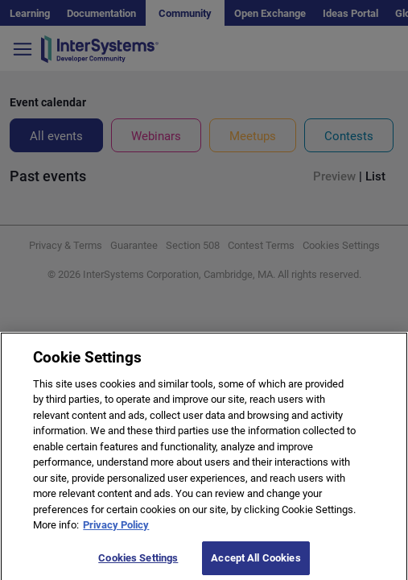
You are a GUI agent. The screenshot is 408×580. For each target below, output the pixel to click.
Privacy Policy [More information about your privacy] (116, 530)
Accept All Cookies (255, 563)
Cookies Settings (138, 563)
